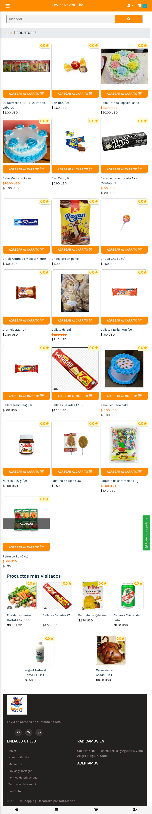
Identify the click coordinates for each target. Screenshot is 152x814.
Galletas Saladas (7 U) (67, 405)
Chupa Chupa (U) (113, 259)
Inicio (7, 33)
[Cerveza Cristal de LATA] (128, 595)
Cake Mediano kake (17, 178)
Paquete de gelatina (92, 615)
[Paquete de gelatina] (93, 595)
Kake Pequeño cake (114, 405)
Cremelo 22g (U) (14, 329)
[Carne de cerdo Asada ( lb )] (110, 650)
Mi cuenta (15, 764)
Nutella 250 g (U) (15, 481)
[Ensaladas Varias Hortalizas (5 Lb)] (21, 595)
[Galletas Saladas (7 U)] (57, 595)
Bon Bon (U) (60, 103)
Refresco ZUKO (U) (15, 556)
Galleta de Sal (61, 329)
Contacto (15, 791)
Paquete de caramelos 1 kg (119, 481)
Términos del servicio (23, 784)
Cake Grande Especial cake (120, 103)
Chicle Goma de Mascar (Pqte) (24, 259)
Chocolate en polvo (65, 259)
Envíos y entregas (20, 771)
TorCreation (67, 801)
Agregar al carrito (26, 93)
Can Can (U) (60, 178)
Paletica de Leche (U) (66, 481)
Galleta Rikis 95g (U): (18, 405)
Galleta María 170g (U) (116, 329)
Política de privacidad (23, 777)
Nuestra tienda (19, 757)
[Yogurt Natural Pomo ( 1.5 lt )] (39, 650)
